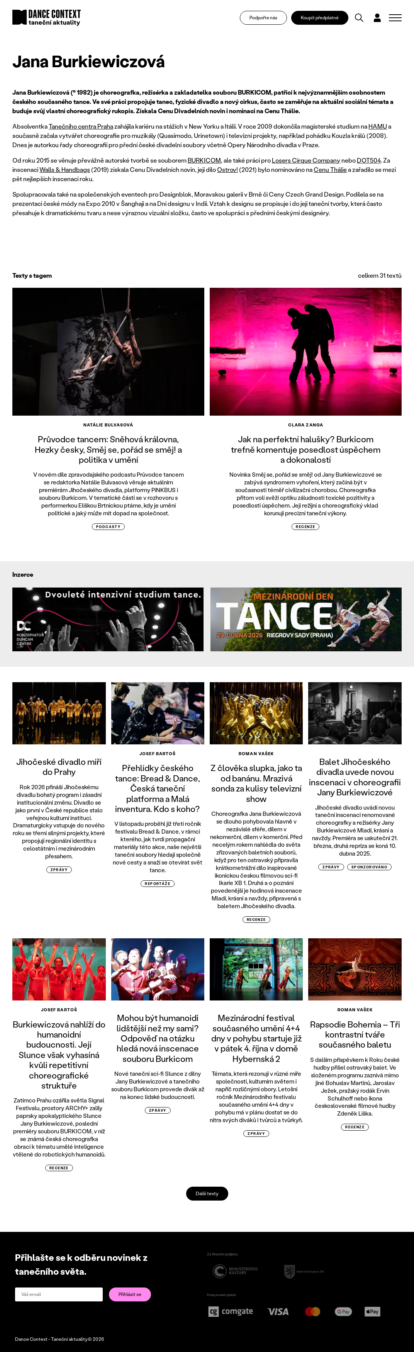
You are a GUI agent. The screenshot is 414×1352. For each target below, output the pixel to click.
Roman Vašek (256, 753)
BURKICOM (204, 160)
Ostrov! (227, 169)
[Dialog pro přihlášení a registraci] (378, 18)
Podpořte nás (264, 17)
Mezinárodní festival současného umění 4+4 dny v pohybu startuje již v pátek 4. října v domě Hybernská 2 (256, 1038)
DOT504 (369, 160)
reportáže (157, 884)
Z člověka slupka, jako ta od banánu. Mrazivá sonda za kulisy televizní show (256, 783)
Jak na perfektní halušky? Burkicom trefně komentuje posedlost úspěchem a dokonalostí (305, 449)
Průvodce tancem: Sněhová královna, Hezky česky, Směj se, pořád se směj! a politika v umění (108, 449)
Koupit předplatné (320, 17)
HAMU (377, 126)
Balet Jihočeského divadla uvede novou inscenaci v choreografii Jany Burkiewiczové (355, 777)
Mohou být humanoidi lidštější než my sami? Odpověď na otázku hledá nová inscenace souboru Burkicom (158, 1038)
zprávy (59, 870)
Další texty (207, 1193)
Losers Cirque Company (306, 160)
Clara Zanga (305, 425)
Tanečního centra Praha (81, 126)
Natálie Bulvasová (108, 425)
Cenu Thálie (330, 169)
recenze (305, 527)
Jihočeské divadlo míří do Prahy (59, 766)
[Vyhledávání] (359, 18)
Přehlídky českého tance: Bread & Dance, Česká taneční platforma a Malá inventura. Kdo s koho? (157, 788)
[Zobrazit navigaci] (395, 18)
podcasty (108, 527)
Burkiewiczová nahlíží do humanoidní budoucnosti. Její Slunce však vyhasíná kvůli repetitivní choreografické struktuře (59, 1055)
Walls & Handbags (64, 169)
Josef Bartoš (157, 753)
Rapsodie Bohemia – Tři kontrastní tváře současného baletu (355, 1034)
